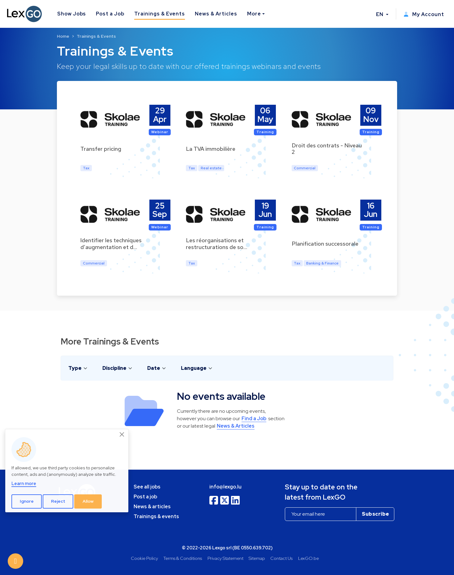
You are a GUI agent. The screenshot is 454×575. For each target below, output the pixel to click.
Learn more (23, 483)
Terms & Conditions (182, 558)
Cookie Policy (144, 558)
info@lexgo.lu (225, 487)
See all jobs (147, 487)
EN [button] (380, 14)
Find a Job (254, 418)
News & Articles (216, 14)
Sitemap (257, 558)
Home (63, 36)
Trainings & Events (159, 14)
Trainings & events (156, 516)
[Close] (122, 434)
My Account (424, 14)
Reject (58, 501)
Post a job (145, 496)
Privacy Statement (225, 558)
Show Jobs (71, 14)
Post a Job (110, 14)
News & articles (152, 506)
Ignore (27, 501)
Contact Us (281, 558)
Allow (88, 501)
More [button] (254, 14)
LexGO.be (308, 558)
